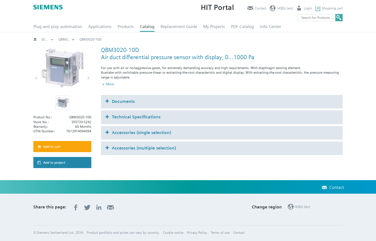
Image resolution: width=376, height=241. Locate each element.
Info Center (270, 26)
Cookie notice (173, 232)
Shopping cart (332, 8)
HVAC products (53, 39)
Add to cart (51, 147)
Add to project (54, 162)
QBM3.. (277, 39)
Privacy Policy (197, 232)
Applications (100, 26)
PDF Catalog (242, 26)
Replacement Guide (178, 26)
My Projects (214, 26)
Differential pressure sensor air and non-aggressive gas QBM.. (216, 39)
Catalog (147, 26)
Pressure (154, 39)
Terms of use (220, 232)
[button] (62, 102)
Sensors (132, 39)
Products (126, 26)
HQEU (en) (285, 8)
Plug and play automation (57, 26)
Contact (260, 8)
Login (308, 8)
